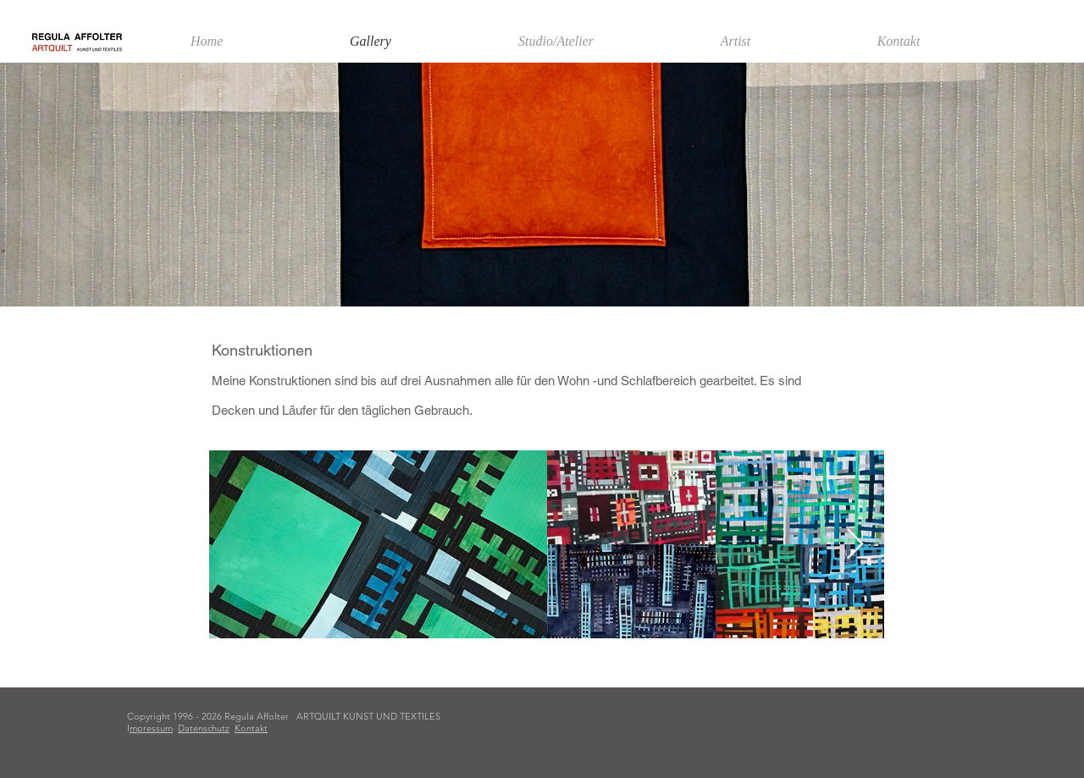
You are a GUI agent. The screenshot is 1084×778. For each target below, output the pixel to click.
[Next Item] (855, 544)
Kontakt (251, 728)
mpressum (151, 728)
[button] (735, 41)
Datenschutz (204, 728)
